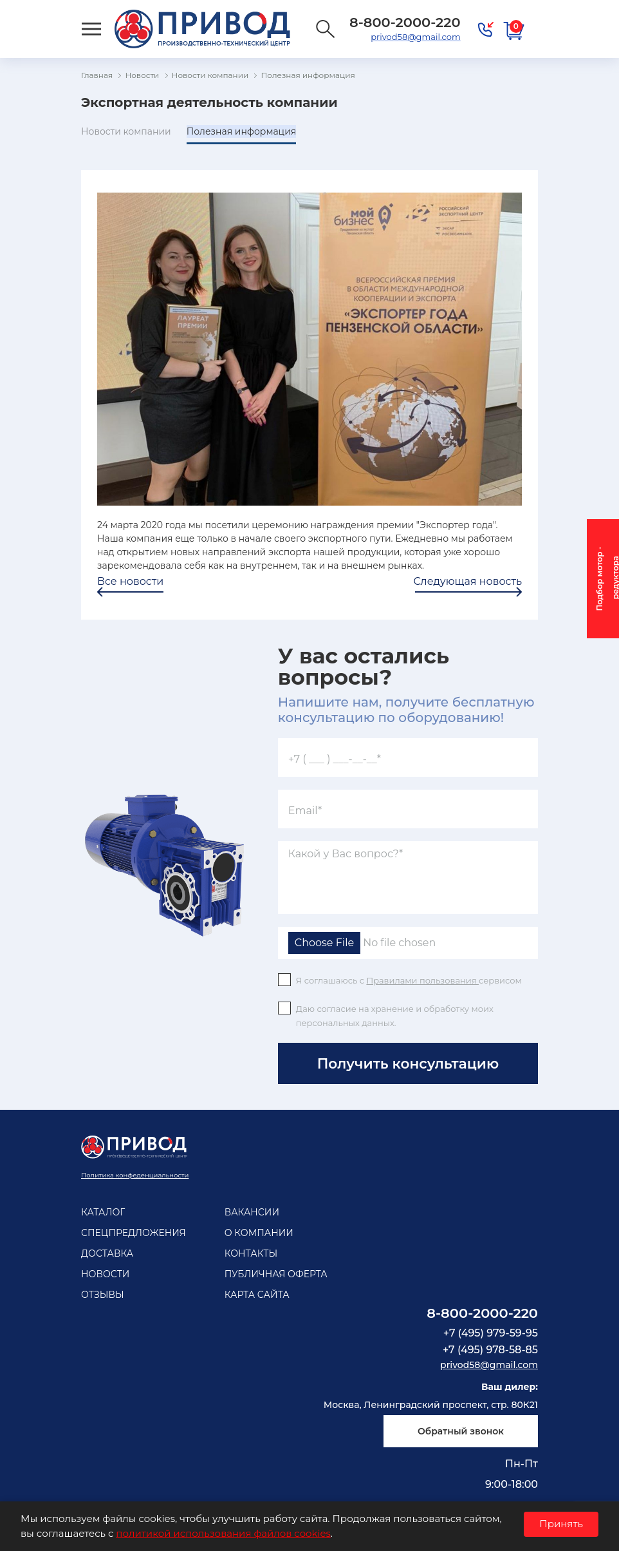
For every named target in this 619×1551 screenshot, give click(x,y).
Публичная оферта (276, 1274)
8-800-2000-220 (482, 1313)
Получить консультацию (408, 1063)
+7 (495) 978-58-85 (490, 1350)
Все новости (130, 581)
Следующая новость (468, 581)
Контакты (251, 1253)
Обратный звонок (461, 1431)
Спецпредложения (133, 1233)
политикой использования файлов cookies (223, 1533)
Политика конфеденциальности (135, 1175)
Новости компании (126, 131)
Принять (561, 1524)
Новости (105, 1274)
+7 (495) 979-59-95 (490, 1333)
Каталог (103, 1212)
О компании (259, 1233)
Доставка (107, 1253)
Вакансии (252, 1212)
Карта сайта (257, 1294)
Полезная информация (242, 131)
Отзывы (102, 1294)
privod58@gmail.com (415, 37)
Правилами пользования (422, 980)
